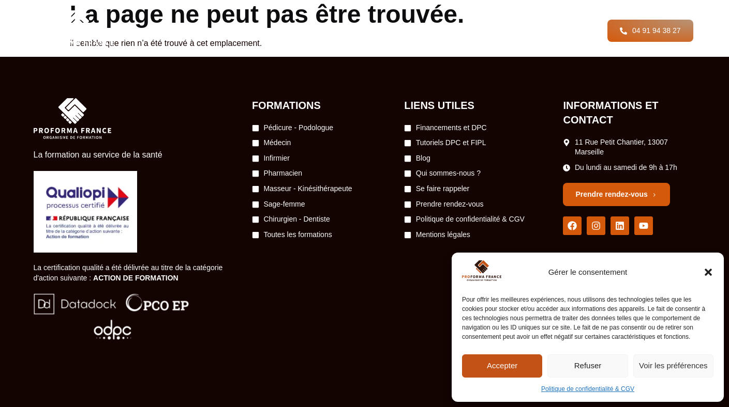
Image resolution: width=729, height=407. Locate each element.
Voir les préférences (673, 365)
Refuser (588, 365)
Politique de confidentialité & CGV (587, 389)
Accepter (502, 365)
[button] (708, 272)
